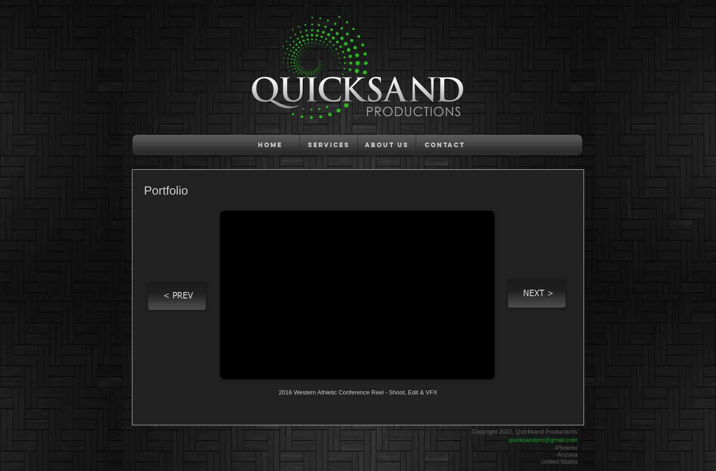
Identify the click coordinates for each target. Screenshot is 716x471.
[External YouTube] (357, 295)
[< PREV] (177, 296)
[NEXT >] (537, 294)
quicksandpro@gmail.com (543, 439)
